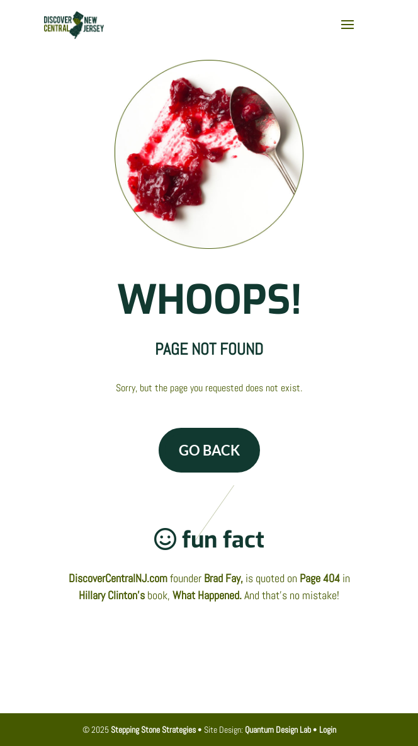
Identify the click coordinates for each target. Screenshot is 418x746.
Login (327, 729)
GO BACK (209, 450)
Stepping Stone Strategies (153, 729)
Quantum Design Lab (278, 729)
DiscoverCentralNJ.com (118, 578)
